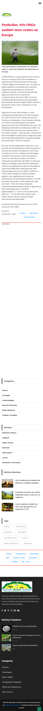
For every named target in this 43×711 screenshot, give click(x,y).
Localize (14, 561)
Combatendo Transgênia (11, 682)
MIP (7, 558)
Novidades (8, 532)
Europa (22, 213)
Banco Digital (7, 677)
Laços (25, 538)
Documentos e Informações (11, 462)
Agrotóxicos (33, 213)
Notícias (5, 390)
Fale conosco (7, 692)
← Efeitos (8, 554)
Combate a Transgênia (9, 415)
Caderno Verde (19, 558)
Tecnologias (6, 395)
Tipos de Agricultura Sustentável (25, 645)
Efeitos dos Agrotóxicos (11, 687)
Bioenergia (28, 543)
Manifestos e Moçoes (9, 433)
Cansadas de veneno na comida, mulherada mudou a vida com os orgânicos (27, 494)
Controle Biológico (8, 400)
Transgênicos (21, 554)
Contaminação (29, 217)
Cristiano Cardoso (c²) (13, 705)
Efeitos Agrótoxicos (8, 410)
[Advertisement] (21, 292)
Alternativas (34, 554)
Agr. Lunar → (27, 561)
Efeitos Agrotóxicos (11, 543)
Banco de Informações (9, 405)
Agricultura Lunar (10, 538)
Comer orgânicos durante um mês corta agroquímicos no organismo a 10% (26, 506)
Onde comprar (21, 526)
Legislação (5, 438)
